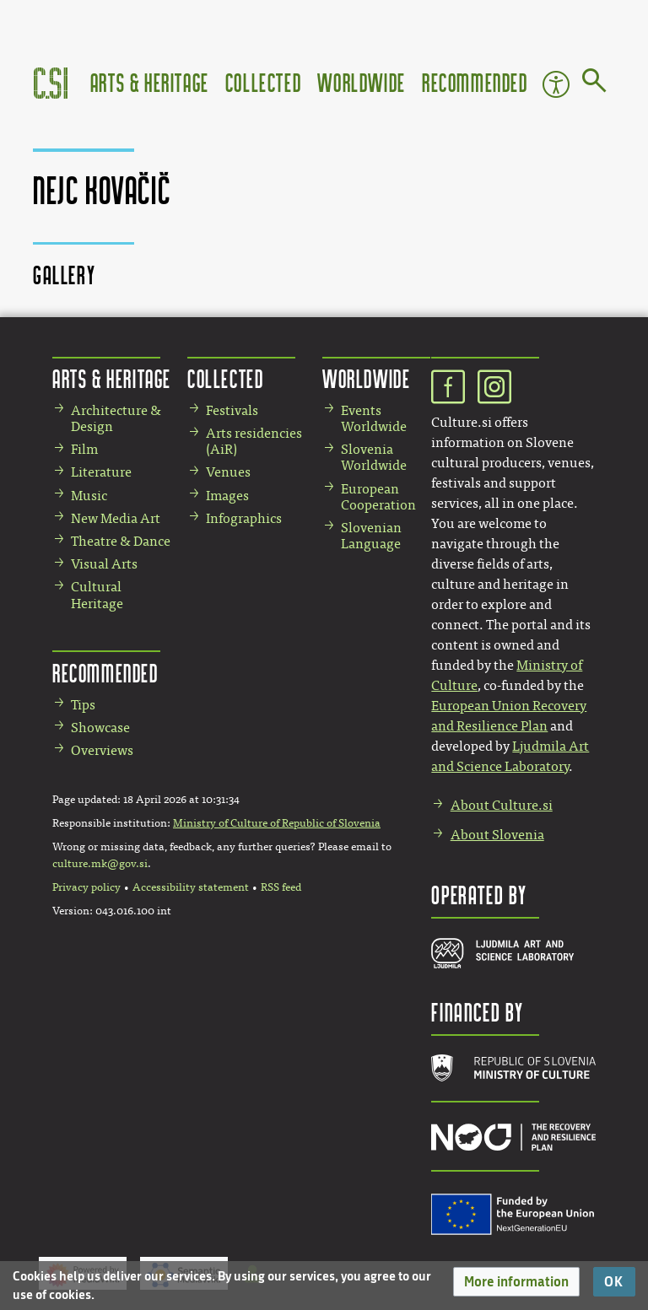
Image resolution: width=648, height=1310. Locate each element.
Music (89, 496)
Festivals (232, 410)
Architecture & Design (116, 418)
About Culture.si (502, 805)
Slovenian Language (371, 536)
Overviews (102, 750)
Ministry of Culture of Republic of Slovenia (277, 823)
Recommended (475, 82)
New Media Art (115, 518)
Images (227, 496)
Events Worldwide (374, 418)
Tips (83, 705)
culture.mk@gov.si (100, 864)
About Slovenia (497, 835)
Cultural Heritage (97, 595)
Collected (263, 82)
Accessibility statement (190, 887)
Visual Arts (104, 564)
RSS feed (281, 887)
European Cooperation (378, 497)
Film (84, 449)
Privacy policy (86, 887)
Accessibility (556, 84)
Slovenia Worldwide (374, 457)
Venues (228, 472)
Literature (101, 472)
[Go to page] (594, 83)
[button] (516, 1282)
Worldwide (361, 82)
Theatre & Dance (120, 541)
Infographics (244, 518)
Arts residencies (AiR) (254, 441)
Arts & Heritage (149, 82)
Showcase (100, 728)
